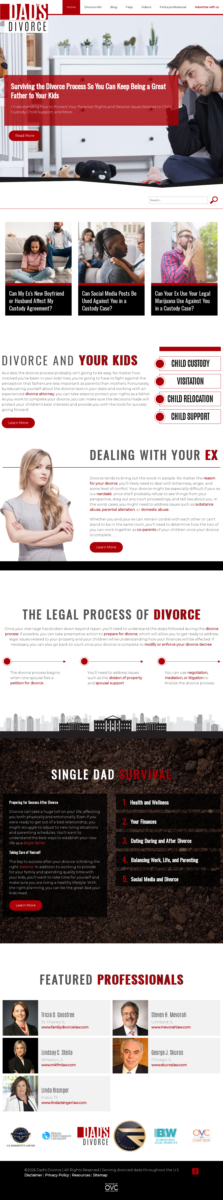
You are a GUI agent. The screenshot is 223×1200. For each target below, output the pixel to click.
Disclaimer (33, 1175)
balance (26, 867)
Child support (190, 416)
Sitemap (100, 1175)
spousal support (110, 683)
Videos (146, 7)
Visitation (190, 381)
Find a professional (173, 7)
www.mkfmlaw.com (58, 1065)
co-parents (146, 530)
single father (35, 843)
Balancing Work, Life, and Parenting (160, 859)
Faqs (129, 7)
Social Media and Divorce (150, 878)
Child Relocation (190, 399)
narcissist (104, 494)
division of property (125, 678)
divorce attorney (39, 394)
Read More (24, 136)
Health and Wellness (145, 802)
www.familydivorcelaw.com (64, 1027)
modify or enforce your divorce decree (178, 644)
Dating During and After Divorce (156, 840)
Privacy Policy (57, 1175)
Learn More (18, 423)
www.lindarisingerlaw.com (63, 1103)
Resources (81, 1175)
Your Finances (139, 821)
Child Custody (190, 363)
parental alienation (118, 510)
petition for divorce (26, 683)
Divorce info (93, 7)
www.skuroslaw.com (169, 1065)
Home (71, 7)
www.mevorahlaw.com (171, 1027)
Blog (113, 7)
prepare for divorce (120, 634)
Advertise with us (207, 7)
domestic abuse (155, 510)
